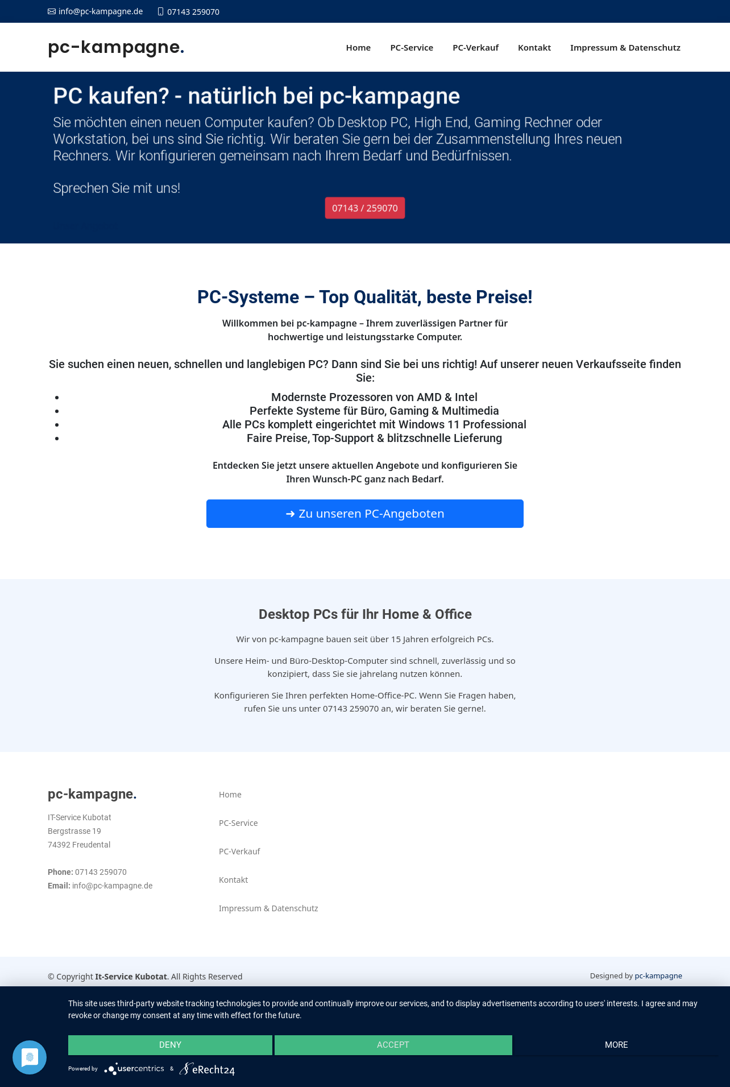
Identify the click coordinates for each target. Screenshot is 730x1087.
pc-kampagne (116, 47)
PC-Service (411, 47)
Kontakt (534, 47)
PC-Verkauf (476, 47)
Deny (165, 1048)
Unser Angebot (75, 233)
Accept (394, 1048)
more (621, 1048)
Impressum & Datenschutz (625, 47)
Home (358, 47)
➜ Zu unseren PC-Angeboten (365, 519)
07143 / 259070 (365, 215)
